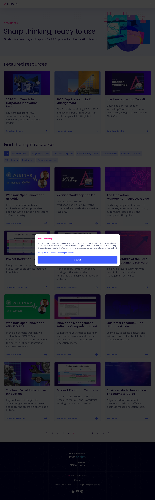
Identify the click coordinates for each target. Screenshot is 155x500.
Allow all (77, 260)
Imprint (53, 253)
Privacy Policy (43, 253)
